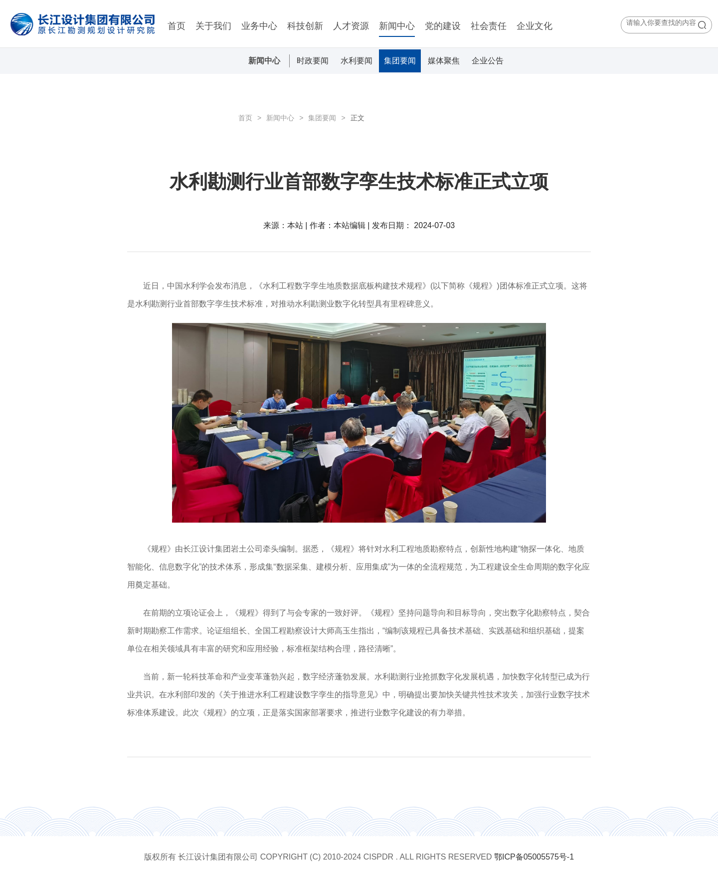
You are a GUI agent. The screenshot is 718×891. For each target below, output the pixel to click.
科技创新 (305, 26)
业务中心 (259, 26)
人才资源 (351, 26)
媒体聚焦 (444, 60)
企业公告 (488, 60)
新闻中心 (397, 26)
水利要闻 (356, 60)
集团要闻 (400, 60)
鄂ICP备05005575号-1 (534, 857)
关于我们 (213, 26)
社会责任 (489, 26)
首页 (176, 26)
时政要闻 (313, 60)
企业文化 (534, 26)
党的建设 (443, 26)
